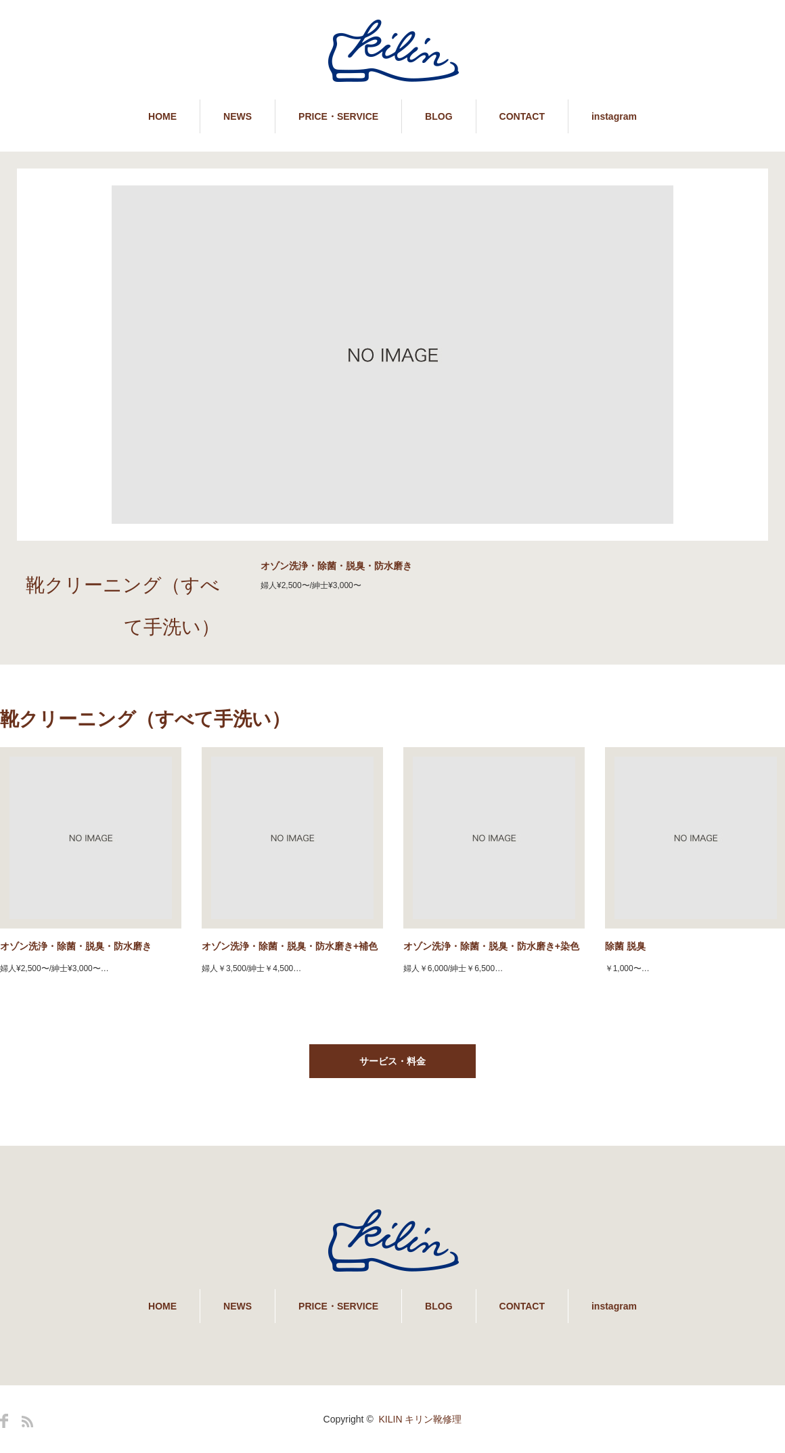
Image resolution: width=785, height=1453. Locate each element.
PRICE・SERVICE (338, 116)
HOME (162, 116)
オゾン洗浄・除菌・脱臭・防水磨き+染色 (491, 946)
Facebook (4, 1421)
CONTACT (522, 116)
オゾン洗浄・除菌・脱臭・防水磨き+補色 (290, 946)
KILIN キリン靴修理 (420, 1419)
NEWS (237, 116)
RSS (27, 1421)
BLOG (438, 116)
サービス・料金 (392, 1061)
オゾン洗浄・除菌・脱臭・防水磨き (76, 946)
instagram (614, 116)
